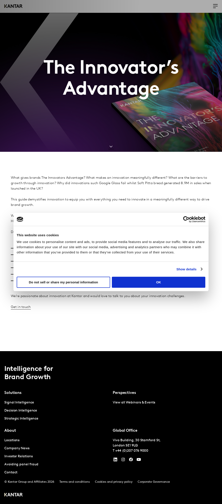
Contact (10, 472)
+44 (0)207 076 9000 (131, 451)
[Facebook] (131, 460)
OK (158, 282)
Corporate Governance (154, 482)
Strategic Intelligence (21, 418)
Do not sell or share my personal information (63, 282)
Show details (186, 269)
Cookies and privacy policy (113, 482)
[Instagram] (123, 460)
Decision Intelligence (20, 410)
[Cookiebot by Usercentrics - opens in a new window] (186, 219)
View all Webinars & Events (134, 402)
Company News (16, 448)
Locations (12, 440)
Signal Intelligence (19, 402)
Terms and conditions (74, 482)
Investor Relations (18, 456)
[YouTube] (115, 460)
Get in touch (21, 307)
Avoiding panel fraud (21, 464)
